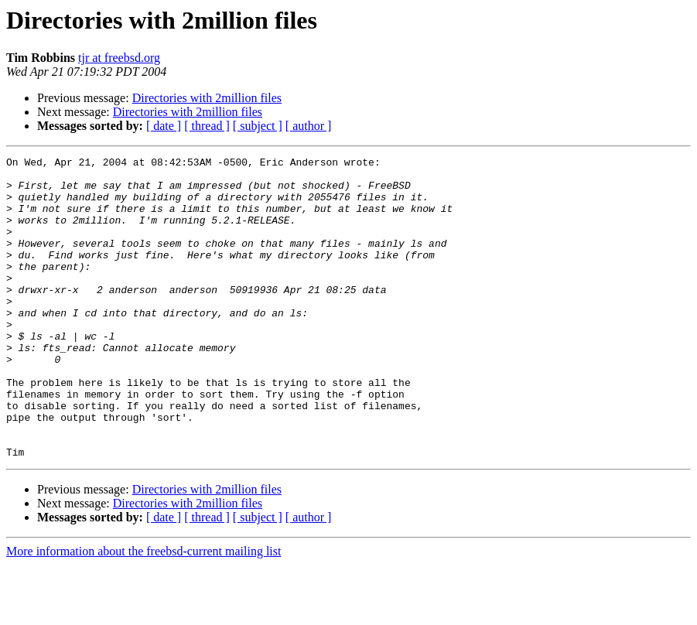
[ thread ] (207, 125)
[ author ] (308, 125)
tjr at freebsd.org (119, 57)
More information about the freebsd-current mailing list (143, 611)
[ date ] (163, 125)
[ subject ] (257, 125)
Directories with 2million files (207, 97)
